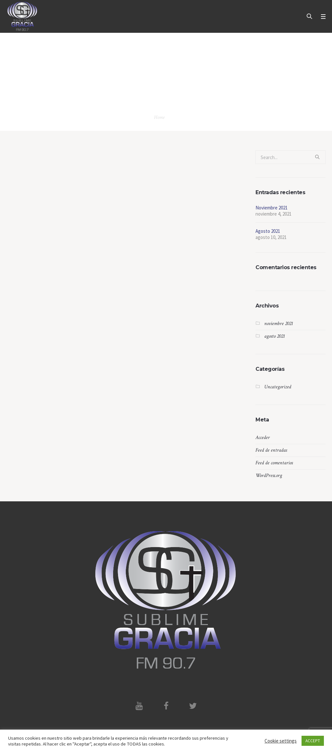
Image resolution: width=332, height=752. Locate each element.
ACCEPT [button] (312, 741)
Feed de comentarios (274, 462)
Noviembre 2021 (271, 208)
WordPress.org (268, 475)
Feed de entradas (271, 450)
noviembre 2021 (278, 323)
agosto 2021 (274, 336)
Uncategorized (277, 386)
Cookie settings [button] (281, 741)
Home (159, 117)
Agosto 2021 (267, 231)
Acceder (262, 437)
